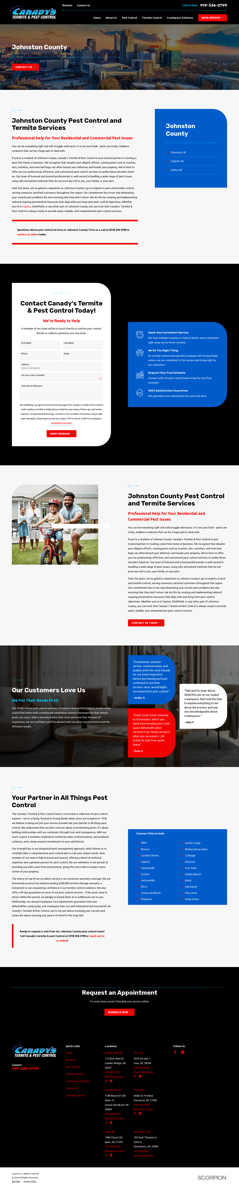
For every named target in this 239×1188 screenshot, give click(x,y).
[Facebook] (175, 1052)
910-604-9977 (112, 1072)
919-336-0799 (213, 5)
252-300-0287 (141, 1150)
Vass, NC (139, 1052)
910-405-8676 (112, 1113)
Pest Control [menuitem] (129, 17)
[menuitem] (191, 152)
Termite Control (75, 1073)
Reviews (67, 5)
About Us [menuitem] (111, 17)
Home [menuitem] (97, 17)
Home (69, 1052)
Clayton (26, 206)
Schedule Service (75, 1095)
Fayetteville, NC (114, 1052)
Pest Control (73, 1066)
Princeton (139, 1089)
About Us (71, 1059)
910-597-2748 (141, 1067)
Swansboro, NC (142, 1131)
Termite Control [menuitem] (152, 17)
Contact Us (83, 5)
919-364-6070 (112, 1146)
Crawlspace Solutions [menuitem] (180, 17)
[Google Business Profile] (182, 1052)
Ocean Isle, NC (113, 1089)
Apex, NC (110, 1131)
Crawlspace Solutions (78, 1081)
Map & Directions (115, 1076)
